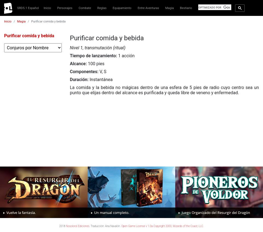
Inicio (47, 8)
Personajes (64, 8)
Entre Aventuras (148, 8)
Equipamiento (122, 8)
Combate (85, 8)
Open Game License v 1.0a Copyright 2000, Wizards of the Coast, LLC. (162, 226)
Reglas (102, 8)
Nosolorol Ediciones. (78, 226)
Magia (169, 8)
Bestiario (186, 8)
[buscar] (214, 7)
